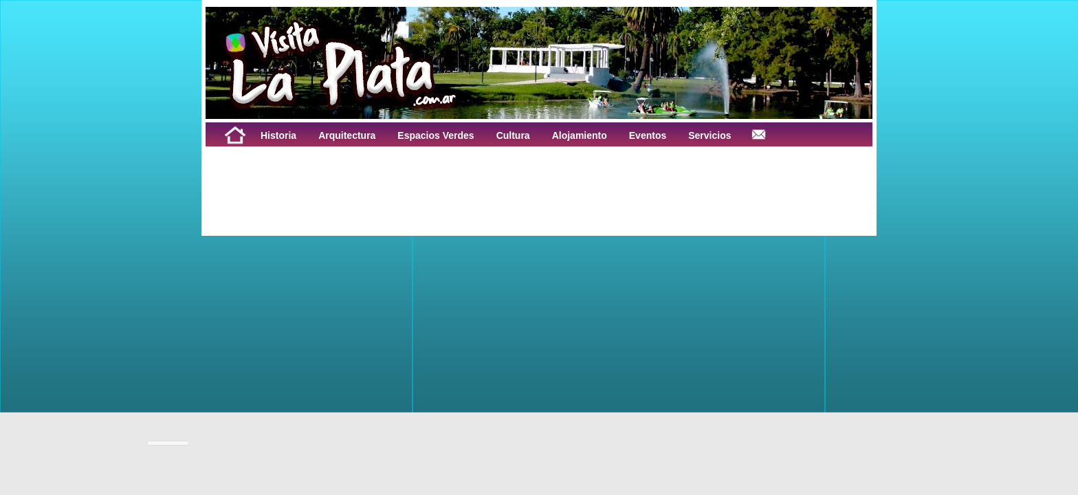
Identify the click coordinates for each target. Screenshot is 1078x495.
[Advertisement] (376, 177)
